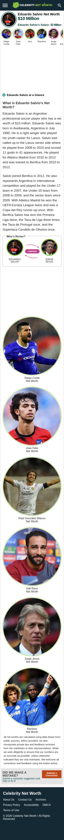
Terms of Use (11, 810)
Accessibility (31, 804)
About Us (8, 799)
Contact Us (25, 799)
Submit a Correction (52, 774)
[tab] (32, 96)
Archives (40, 799)
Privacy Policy (11, 804)
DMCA (47, 804)
